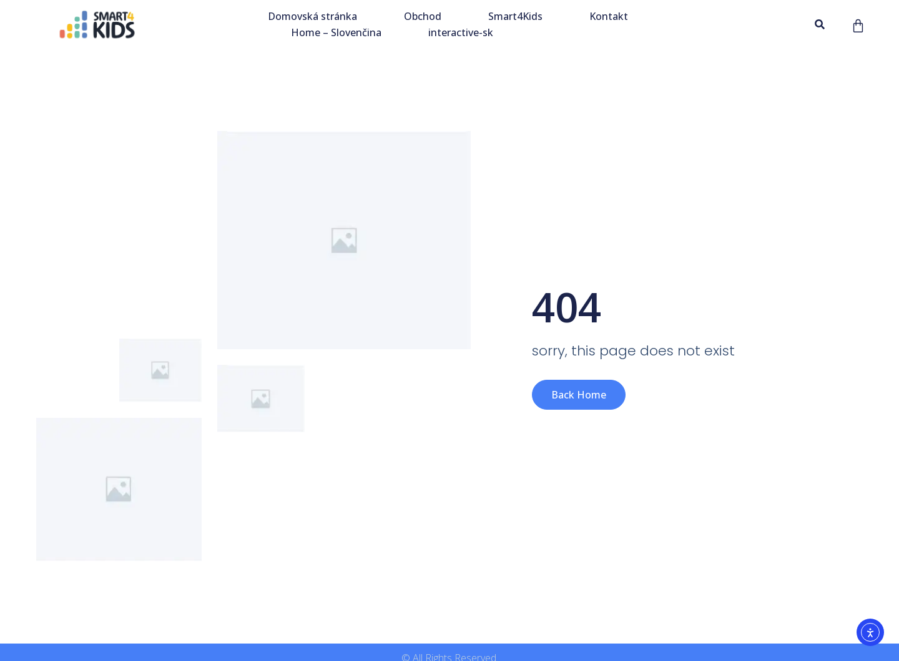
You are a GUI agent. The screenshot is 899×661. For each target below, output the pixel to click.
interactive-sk (460, 32)
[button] (820, 24)
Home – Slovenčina (336, 32)
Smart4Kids (515, 16)
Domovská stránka (312, 16)
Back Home (578, 395)
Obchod (422, 16)
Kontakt (608, 16)
